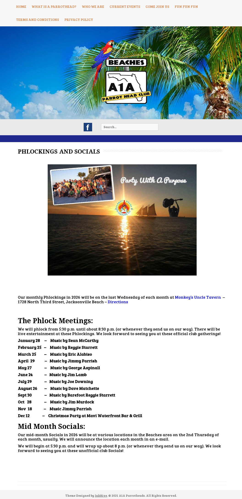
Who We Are (93, 6)
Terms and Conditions (37, 19)
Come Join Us (157, 6)
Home (21, 6)
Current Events (125, 6)
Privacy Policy (78, 19)
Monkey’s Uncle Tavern (198, 297)
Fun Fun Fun (186, 6)
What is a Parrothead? (54, 6)
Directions (118, 301)
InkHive (101, 495)
